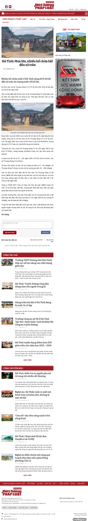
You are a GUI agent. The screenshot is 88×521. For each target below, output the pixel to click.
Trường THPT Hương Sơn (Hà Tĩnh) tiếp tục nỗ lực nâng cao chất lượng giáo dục (33, 263)
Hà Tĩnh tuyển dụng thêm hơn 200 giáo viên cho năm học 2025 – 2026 (33, 344)
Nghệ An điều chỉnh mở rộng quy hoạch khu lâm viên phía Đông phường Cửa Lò (32, 458)
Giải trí (44, 13)
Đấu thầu (74, 19)
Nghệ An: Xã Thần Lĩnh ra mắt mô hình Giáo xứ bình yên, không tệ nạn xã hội (33, 395)
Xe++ (50, 13)
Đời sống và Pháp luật (62, 55)
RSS (4, 507)
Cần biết (71, 13)
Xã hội (38, 13)
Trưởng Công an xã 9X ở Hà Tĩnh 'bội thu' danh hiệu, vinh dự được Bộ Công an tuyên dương (34, 322)
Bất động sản (62, 19)
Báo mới (34, 507)
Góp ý (76, 9)
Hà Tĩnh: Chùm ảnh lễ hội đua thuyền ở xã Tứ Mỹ (30, 438)
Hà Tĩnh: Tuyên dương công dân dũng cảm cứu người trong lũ (32, 285)
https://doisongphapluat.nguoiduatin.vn (12, 498)
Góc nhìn (6, 22)
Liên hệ (71, 9)
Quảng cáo (83, 9)
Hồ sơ (83, 19)
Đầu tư (32, 19)
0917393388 (7, 516)
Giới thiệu (12, 507)
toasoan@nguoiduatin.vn (10, 519)
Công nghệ (57, 13)
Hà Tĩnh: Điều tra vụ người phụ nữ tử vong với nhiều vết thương (33, 375)
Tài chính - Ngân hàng (46, 19)
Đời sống (31, 13)
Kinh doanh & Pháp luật (15, 13)
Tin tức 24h (23, 507)
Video (64, 13)
